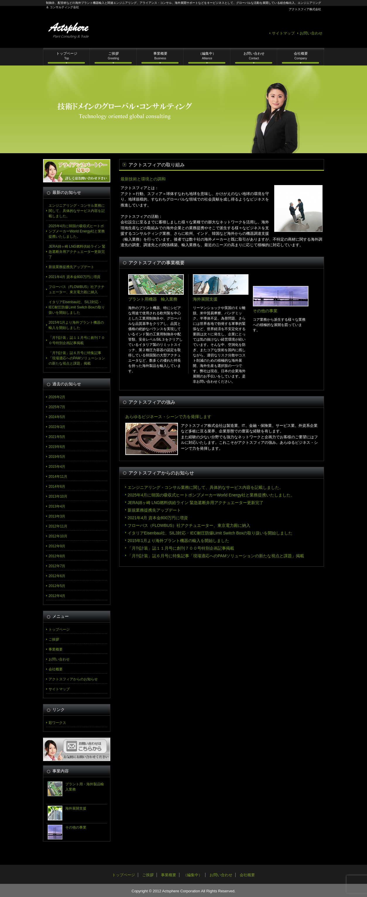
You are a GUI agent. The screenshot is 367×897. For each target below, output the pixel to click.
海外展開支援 (75, 808)
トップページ (66, 55)
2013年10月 (58, 496)
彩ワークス (57, 723)
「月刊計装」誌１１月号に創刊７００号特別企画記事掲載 (181, 548)
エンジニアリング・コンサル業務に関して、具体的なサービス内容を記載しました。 (205, 487)
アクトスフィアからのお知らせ (73, 679)
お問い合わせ (311, 33)
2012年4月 (57, 596)
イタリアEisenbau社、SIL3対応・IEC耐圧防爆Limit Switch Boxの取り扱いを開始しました (210, 533)
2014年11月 (58, 477)
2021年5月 (57, 437)
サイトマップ (283, 33)
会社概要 (301, 55)
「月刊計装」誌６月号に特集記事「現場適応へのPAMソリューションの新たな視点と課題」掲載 (216, 555)
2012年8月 (57, 556)
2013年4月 (57, 506)
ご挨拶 (113, 55)
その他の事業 (75, 827)
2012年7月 (57, 566)
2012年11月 (58, 526)
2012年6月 (57, 576)
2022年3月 (57, 427)
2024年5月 (57, 417)
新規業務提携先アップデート (154, 510)
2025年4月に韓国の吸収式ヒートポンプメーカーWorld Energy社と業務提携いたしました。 (211, 495)
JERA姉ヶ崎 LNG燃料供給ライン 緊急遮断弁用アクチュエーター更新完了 (195, 502)
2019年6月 (57, 447)
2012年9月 (57, 546)
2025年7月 (57, 407)
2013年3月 (57, 516)
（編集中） (207, 55)
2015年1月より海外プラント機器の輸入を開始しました (178, 540)
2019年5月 (57, 457)
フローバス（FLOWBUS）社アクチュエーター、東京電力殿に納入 (189, 525)
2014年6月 (57, 486)
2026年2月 (57, 397)
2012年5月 (57, 586)
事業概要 (160, 55)
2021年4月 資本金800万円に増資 (158, 517)
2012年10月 (58, 536)
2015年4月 (57, 467)
